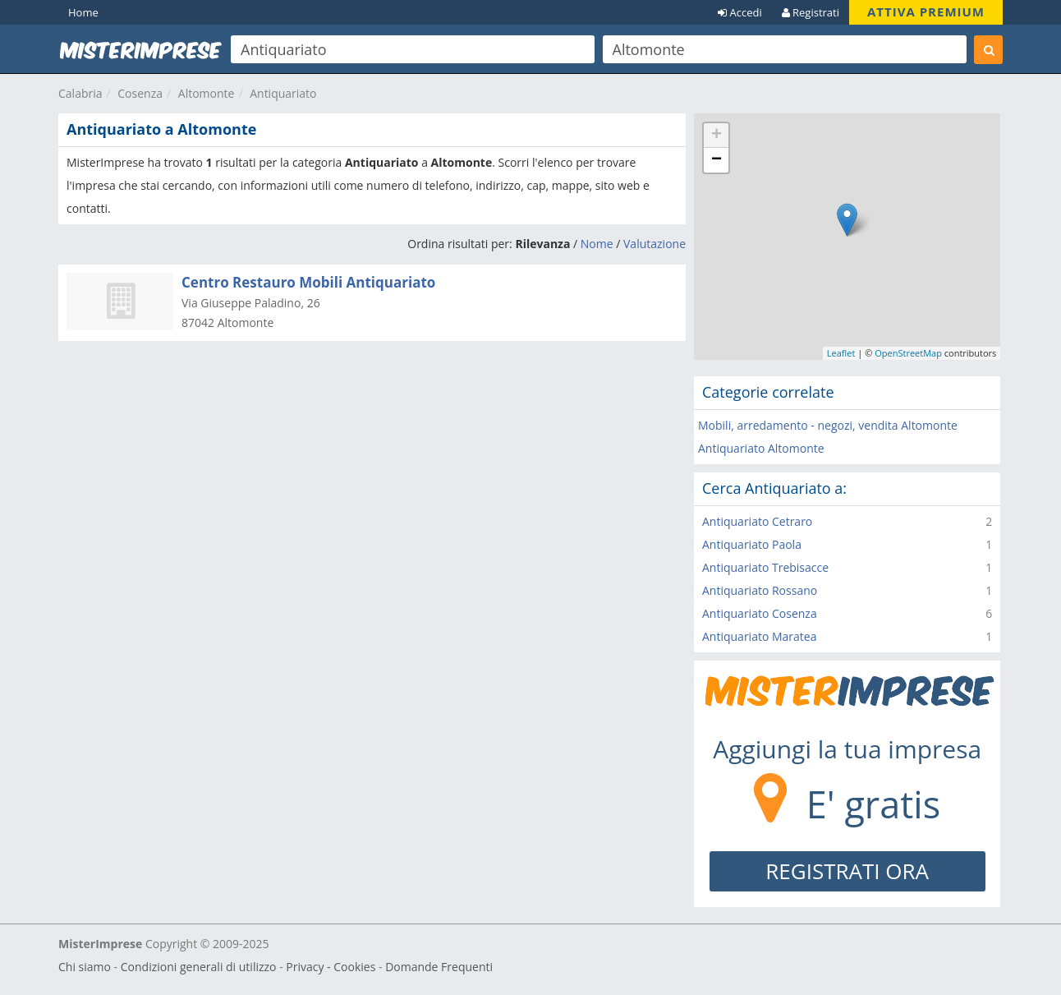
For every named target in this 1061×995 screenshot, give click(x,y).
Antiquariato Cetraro (757, 521)
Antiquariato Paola (751, 544)
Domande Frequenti (439, 966)
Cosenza (140, 93)
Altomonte (206, 93)
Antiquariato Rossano (759, 590)
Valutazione (654, 243)
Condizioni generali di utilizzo (199, 966)
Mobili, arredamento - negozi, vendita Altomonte (828, 425)
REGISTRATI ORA (847, 871)
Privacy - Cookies (330, 966)
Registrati (810, 12)
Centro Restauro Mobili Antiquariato (308, 282)
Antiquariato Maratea (759, 636)
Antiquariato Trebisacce (765, 567)
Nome (597, 243)
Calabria (80, 93)
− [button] (716, 160)
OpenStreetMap (908, 353)
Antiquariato (283, 93)
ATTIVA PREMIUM (926, 11)
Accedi (740, 12)
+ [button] (716, 135)
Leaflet (841, 353)
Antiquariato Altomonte (761, 448)
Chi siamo (84, 966)
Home (83, 12)
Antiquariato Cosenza (759, 613)
